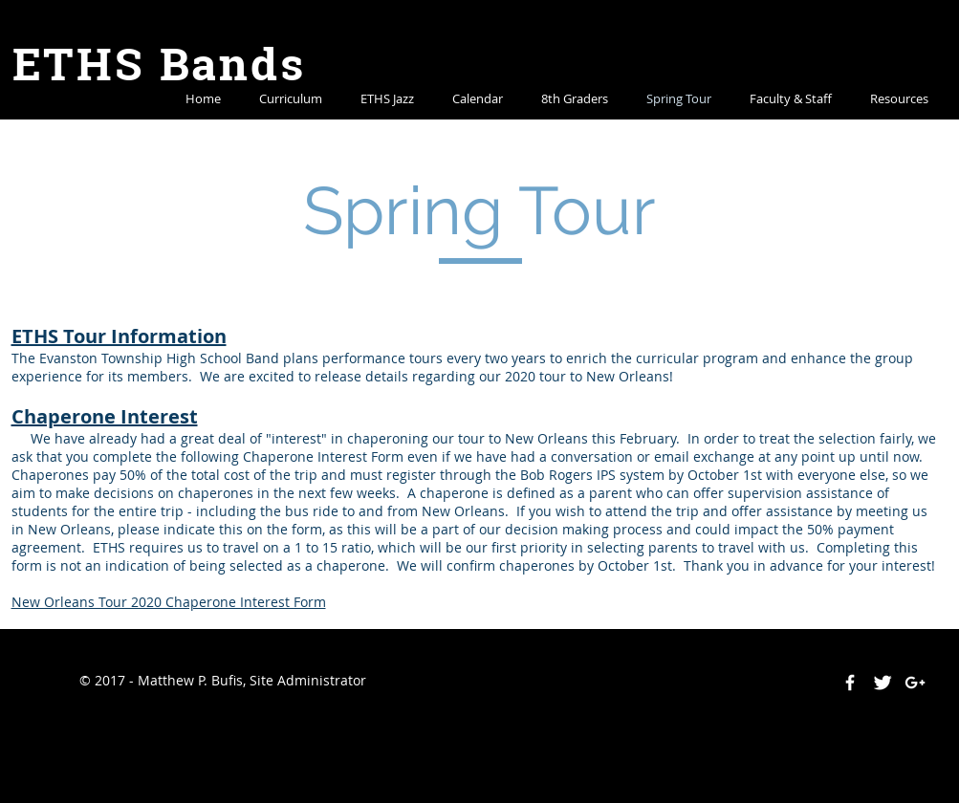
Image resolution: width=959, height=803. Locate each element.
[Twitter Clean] (882, 682)
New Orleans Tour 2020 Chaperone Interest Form (168, 602)
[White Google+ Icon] (915, 682)
